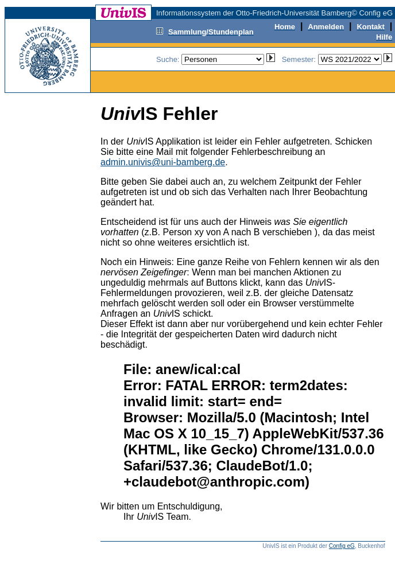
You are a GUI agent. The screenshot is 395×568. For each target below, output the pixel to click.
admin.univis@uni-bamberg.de (162, 162)
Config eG (342, 546)
